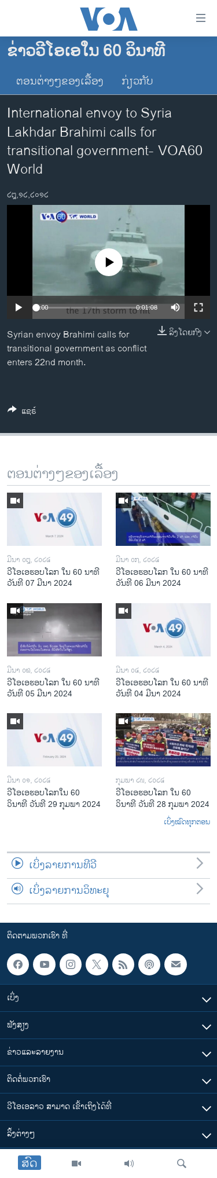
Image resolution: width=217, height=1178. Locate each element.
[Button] (22, 413)
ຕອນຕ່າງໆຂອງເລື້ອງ (60, 81)
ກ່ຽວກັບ (137, 81)
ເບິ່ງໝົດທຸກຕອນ (187, 822)
